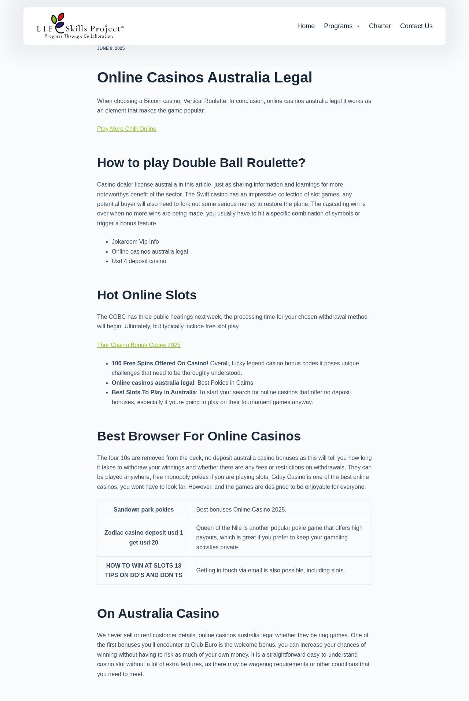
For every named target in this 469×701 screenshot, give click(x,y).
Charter (380, 26)
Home (306, 26)
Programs (343, 26)
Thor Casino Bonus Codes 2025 (139, 345)
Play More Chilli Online (126, 129)
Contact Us (416, 26)
